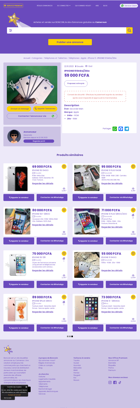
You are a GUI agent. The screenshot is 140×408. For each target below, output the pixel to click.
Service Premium (13, 5)
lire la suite (7, 398)
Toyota (76, 361)
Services (42, 394)
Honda (76, 373)
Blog (105, 6)
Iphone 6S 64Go (40, 168)
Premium (112, 370)
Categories (36, 58)
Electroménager (45, 389)
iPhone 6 (92, 58)
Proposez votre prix (75, 83)
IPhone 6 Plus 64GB (111, 168)
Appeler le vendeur (20, 195)
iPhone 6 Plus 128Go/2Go (114, 211)
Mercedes (78, 368)
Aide (97, 6)
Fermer (26, 387)
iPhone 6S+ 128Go (41, 211)
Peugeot (77, 375)
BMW (76, 370)
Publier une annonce (70, 42)
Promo (111, 368)
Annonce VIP (113, 361)
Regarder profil (39, 141)
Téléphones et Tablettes (55, 58)
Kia (75, 378)
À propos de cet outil (14, 395)
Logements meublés (47, 379)
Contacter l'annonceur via (32, 116)
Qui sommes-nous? (83, 6)
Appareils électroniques (48, 391)
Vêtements (43, 384)
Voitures (42, 377)
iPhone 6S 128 (39, 255)
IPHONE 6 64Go (109, 255)
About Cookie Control (3, 387)
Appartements (44, 382)
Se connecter (63, 6)
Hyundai (77, 365)
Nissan (76, 380)
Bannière (112, 363)
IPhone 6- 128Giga (110, 299)
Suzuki (76, 363)
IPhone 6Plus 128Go (42, 299)
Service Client (129, 5)
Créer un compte (45, 365)
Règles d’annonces (44, 6)
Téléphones (74, 58)
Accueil (26, 58)
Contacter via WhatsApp (52, 195)
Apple (84, 58)
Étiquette (112, 365)
